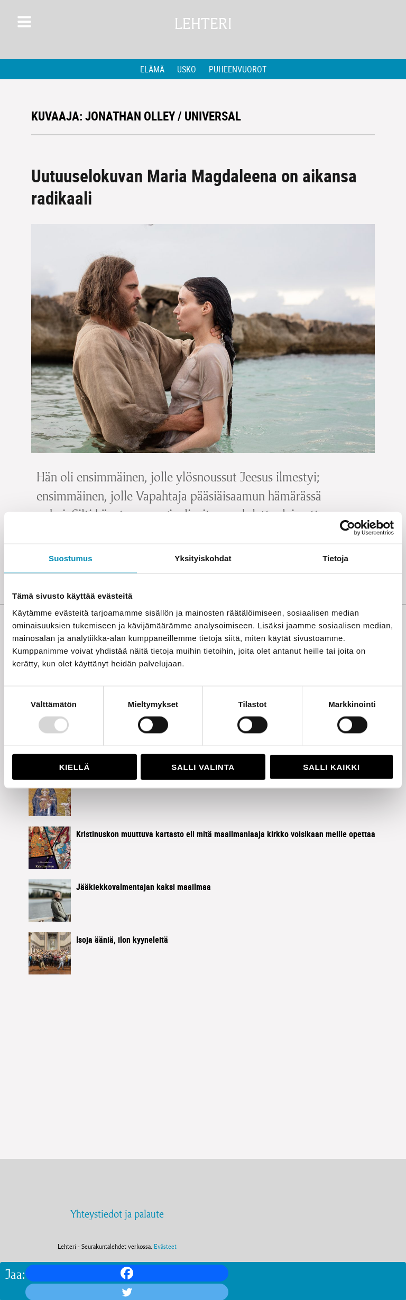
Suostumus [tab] (71, 558)
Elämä (152, 69)
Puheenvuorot (237, 69)
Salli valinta (202, 766)
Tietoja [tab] (335, 558)
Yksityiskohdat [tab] (202, 558)
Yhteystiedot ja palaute (117, 1214)
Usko (186, 69)
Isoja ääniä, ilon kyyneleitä (122, 939)
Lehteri (203, 24)
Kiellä (74, 766)
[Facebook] (126, 1273)
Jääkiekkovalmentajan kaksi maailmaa (143, 887)
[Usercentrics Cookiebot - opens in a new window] (347, 528)
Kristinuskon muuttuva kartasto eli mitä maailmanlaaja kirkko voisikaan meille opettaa (225, 834)
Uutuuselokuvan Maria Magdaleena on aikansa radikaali (194, 187)
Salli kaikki (331, 766)
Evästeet (165, 1246)
